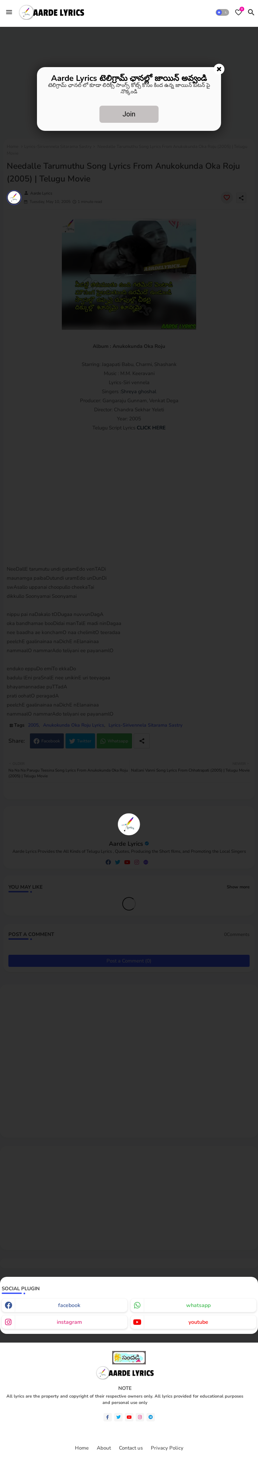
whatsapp (198, 1305)
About (104, 1448)
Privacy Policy (167, 1448)
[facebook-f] (107, 1417)
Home (82, 1448)
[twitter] (118, 1417)
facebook (69, 1305)
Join (129, 114)
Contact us (131, 1448)
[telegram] (150, 1417)
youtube (198, 1322)
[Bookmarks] (238, 12)
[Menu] (9, 12)
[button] (222, 12)
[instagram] (140, 1417)
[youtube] (129, 1417)
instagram (69, 1322)
